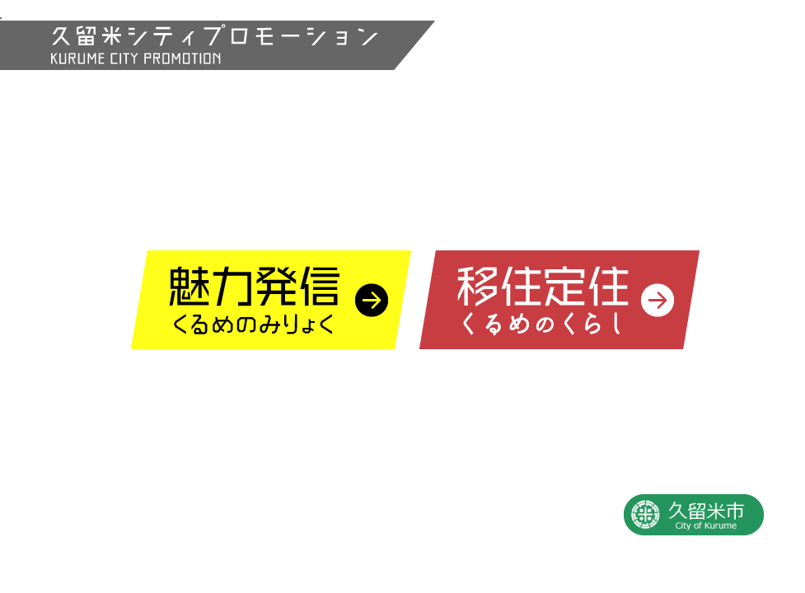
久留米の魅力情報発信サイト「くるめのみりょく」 (275, 308)
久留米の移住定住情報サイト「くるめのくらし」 (563, 308)
